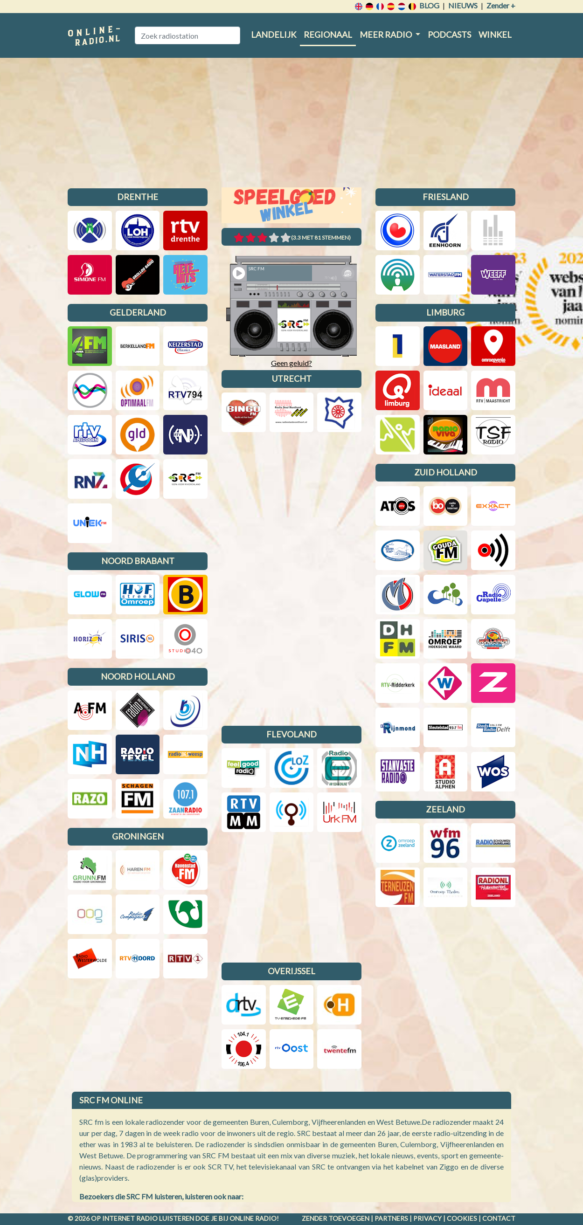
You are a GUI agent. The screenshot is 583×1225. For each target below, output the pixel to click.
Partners (391, 1218)
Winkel (495, 34)
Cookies (462, 1218)
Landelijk (273, 34)
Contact (498, 1218)
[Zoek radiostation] (187, 35)
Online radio (253, 1218)
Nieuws (463, 5)
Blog (429, 5)
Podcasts (449, 34)
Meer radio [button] (386, 34)
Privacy (427, 1218)
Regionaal (328, 34)
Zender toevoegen (335, 1218)
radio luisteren (165, 1218)
